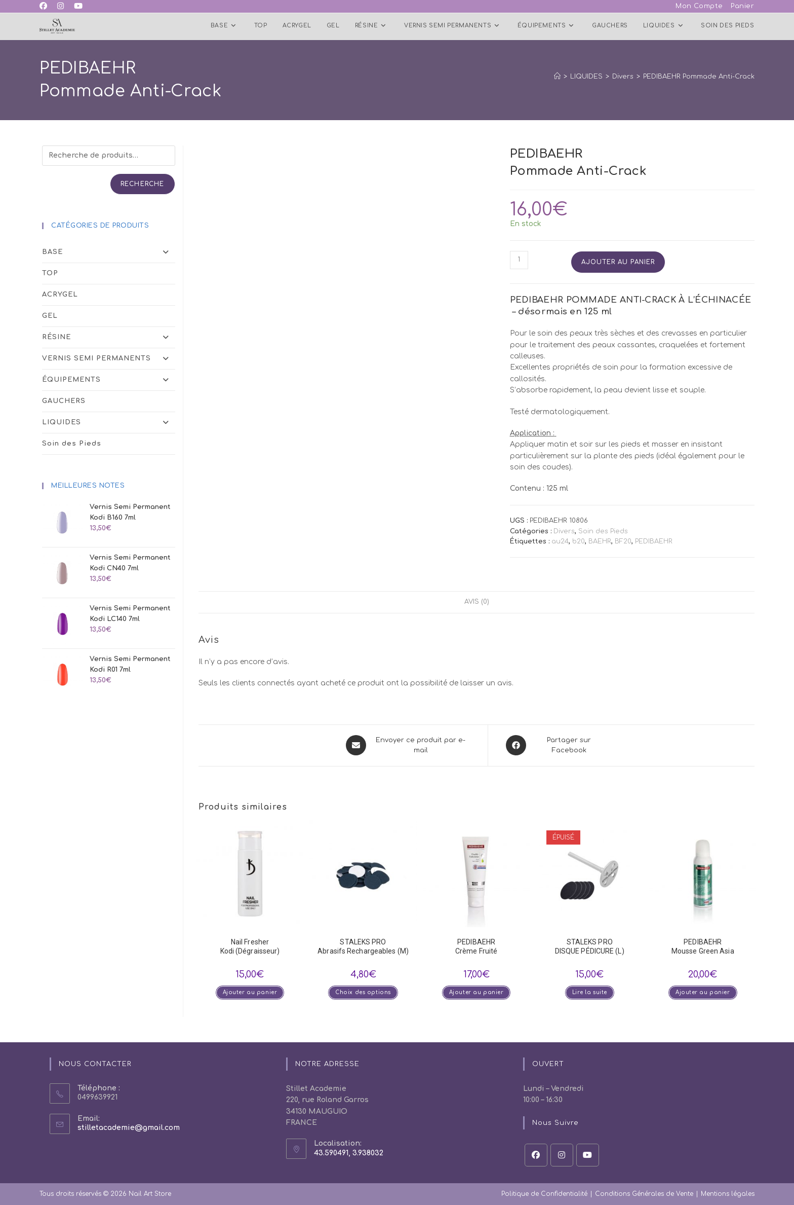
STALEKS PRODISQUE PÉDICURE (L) (589, 946)
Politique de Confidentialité (544, 1193)
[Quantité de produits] (519, 260)
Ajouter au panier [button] (249, 992)
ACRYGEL (60, 294)
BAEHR (599, 541)
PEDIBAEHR (653, 541)
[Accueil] (557, 76)
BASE (108, 252)
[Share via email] (407, 746)
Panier (743, 6)
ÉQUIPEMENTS (108, 380)
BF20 (623, 541)
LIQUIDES (108, 422)
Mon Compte (699, 6)
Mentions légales (728, 1193)
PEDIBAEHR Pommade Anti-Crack (699, 76)
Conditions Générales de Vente (644, 1193)
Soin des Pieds (603, 531)
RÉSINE (108, 337)
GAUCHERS (64, 401)
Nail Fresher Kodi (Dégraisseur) (250, 946)
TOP (50, 273)
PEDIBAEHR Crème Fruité (476, 946)
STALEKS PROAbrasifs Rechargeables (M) (363, 946)
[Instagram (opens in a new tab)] (60, 7)
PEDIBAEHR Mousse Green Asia (702, 946)
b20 (578, 541)
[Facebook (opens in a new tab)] (45, 7)
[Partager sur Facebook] (556, 746)
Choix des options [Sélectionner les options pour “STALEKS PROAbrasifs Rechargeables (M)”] (363, 992)
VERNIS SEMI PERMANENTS (108, 358)
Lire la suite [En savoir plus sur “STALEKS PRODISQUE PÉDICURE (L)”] (589, 992)
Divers (564, 531)
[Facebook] (536, 1154)
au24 (560, 541)
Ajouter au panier (618, 262)
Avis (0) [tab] (476, 602)
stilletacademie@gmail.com (128, 1127)
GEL (50, 315)
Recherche (143, 184)
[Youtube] (587, 1154)
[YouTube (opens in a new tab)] (78, 7)
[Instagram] (561, 1154)
